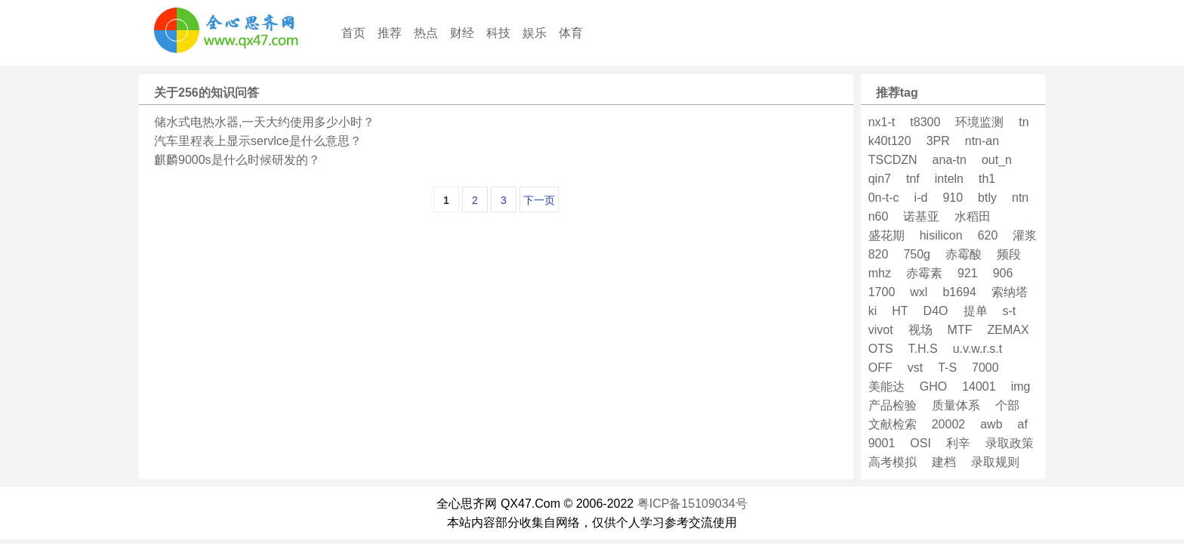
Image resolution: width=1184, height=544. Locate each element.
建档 (944, 462)
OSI (920, 443)
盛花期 (886, 235)
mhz (879, 273)
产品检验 (892, 405)
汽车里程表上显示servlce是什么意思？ (258, 140)
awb (991, 424)
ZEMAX (1007, 329)
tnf (913, 178)
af (1023, 424)
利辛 (958, 443)
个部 (1007, 405)
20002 (949, 424)
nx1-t (882, 122)
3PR (938, 140)
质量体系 (956, 405)
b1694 (959, 292)
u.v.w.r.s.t (978, 348)
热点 (426, 32)
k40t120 (889, 140)
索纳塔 (1009, 292)
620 (988, 235)
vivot (880, 329)
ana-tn (950, 159)
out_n (997, 159)
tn (1023, 122)
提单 (976, 310)
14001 (979, 386)
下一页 (539, 200)
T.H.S (923, 348)
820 (878, 254)
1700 (882, 292)
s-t (1009, 310)
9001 (882, 443)
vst (915, 367)
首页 (353, 32)
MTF (960, 329)
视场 (920, 329)
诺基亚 (921, 216)
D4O (935, 310)
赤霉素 (924, 273)
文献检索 (892, 424)
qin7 (879, 178)
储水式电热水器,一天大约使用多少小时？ (264, 122)
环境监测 (979, 122)
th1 (987, 178)
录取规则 (995, 462)
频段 (1009, 254)
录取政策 (1009, 443)
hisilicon (941, 235)
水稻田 (972, 216)
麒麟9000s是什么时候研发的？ (237, 159)
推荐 (390, 32)
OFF (880, 367)
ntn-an (982, 140)
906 (1003, 273)
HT (900, 310)
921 (967, 273)
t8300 (925, 122)
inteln (949, 178)
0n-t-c (883, 197)
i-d (921, 197)
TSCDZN (892, 159)
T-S (947, 367)
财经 (462, 32)
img (1021, 386)
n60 (878, 216)
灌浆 (1025, 235)
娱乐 (535, 32)
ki (872, 310)
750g (916, 254)
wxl (918, 292)
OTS (880, 348)
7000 (985, 367)
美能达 (886, 386)
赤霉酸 (963, 254)
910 (952, 197)
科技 (498, 32)
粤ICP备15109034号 (692, 503)
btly (987, 197)
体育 (571, 32)
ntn (1020, 197)
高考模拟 (892, 462)
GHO (933, 386)
